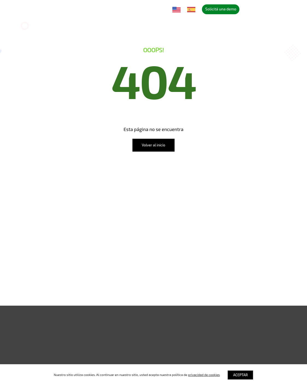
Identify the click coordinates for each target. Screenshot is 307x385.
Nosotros (78, 9)
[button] (153, 324)
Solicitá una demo (220, 9)
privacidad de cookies (204, 375)
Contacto (158, 9)
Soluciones (54, 9)
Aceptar (240, 375)
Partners (100, 9)
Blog (139, 9)
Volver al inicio (153, 145)
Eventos (122, 9)
